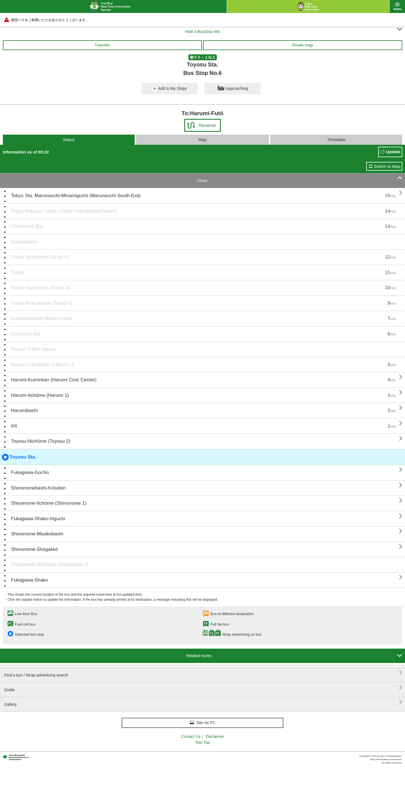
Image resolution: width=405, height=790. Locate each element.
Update (393, 151)
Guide (203, 688)
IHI (14, 426)
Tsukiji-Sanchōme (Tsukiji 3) (40, 287)
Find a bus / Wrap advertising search (203, 673)
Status (69, 139)
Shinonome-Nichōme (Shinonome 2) (49, 564)
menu (397, 6)
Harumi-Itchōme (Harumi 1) (40, 395)
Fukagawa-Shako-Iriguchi (38, 518)
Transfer (102, 45)
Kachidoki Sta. (26, 334)
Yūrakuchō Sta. (27, 226)
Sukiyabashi (24, 241)
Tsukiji (17, 272)
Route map (302, 45)
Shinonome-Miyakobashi (37, 534)
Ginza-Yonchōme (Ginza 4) (39, 257)
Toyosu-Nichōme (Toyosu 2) (40, 441)
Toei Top (202, 742)
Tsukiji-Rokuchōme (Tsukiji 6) (42, 303)
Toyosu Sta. (19, 457)
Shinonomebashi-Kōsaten (38, 488)
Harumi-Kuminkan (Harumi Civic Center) (53, 379)
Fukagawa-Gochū (30, 472)
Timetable (336, 139)
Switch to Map (387, 166)
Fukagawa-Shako (29, 580)
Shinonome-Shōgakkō (34, 549)
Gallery (203, 702)
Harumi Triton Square (34, 349)
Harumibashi (24, 410)
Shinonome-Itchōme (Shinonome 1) (48, 503)
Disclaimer (215, 736)
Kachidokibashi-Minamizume (41, 318)
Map (202, 139)
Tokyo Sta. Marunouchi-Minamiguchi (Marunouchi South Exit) (76, 195)
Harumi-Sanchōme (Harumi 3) (43, 364)
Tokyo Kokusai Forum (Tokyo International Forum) (64, 211)
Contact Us (191, 736)
